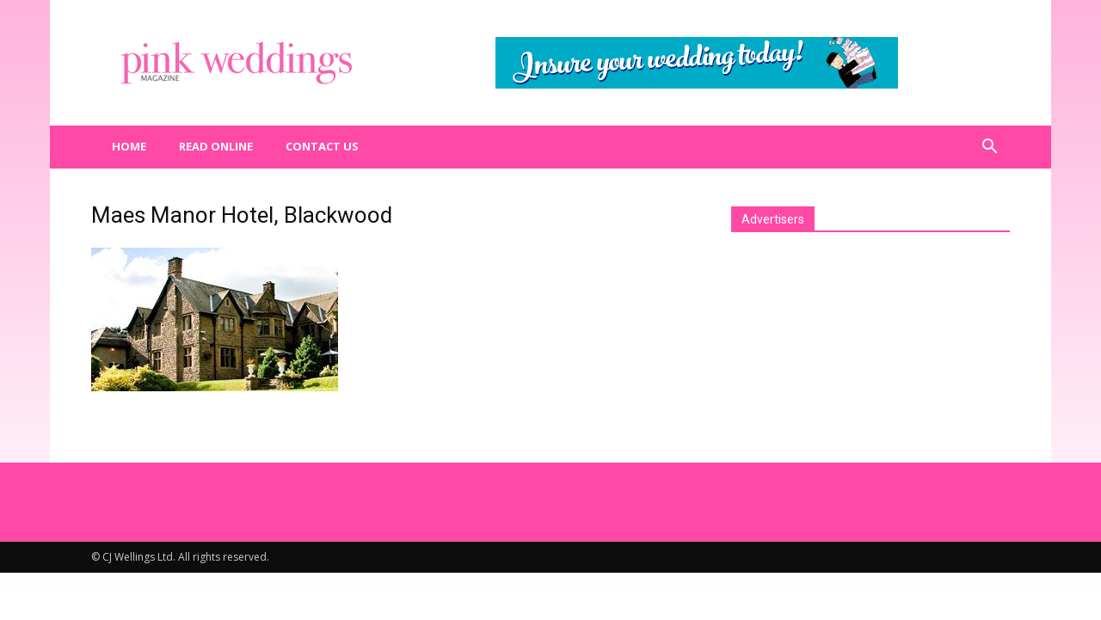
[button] (989, 147)
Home (129, 146)
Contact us (322, 146)
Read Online (216, 146)
